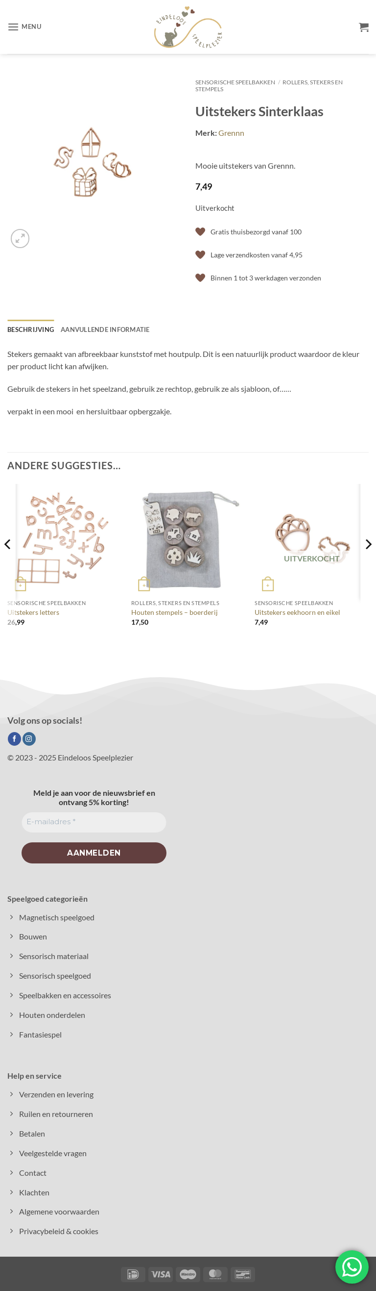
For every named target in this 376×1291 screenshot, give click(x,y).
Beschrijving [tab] (30, 329)
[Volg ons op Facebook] (14, 739)
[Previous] (7, 563)
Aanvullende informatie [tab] (105, 329)
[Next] (368, 563)
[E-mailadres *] (94, 822)
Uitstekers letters (33, 612)
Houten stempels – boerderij (174, 612)
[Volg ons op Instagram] (29, 739)
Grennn (231, 132)
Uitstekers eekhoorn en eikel (297, 612)
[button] (24, 27)
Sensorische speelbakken (235, 82)
